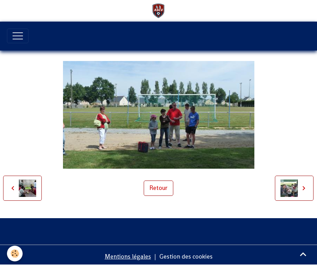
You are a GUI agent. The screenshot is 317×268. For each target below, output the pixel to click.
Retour (158, 188)
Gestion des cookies (186, 256)
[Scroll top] (303, 254)
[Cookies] (15, 253)
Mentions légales (128, 256)
